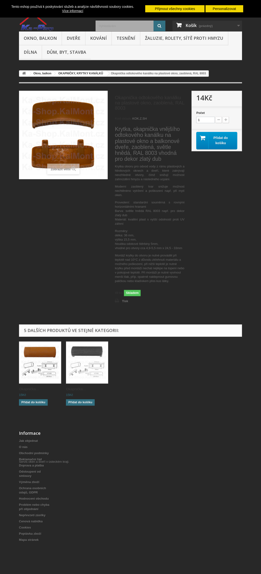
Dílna (30, 52)
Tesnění (126, 38)
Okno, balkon (40, 38)
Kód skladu (123, 118)
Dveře (73, 38)
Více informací (72, 11)
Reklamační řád (30, 459)
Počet (200, 113)
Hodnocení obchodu (34, 498)
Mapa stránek (29, 540)
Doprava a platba (31, 465)
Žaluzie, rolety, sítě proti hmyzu (184, 38)
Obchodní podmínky (34, 453)
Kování (98, 38)
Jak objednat (28, 441)
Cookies (25, 527)
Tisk (125, 301)
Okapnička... (29, 389)
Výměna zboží (29, 482)
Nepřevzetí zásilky (32, 515)
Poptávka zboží (30, 533)
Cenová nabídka (31, 521)
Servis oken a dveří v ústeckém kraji (43, 548)
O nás (23, 447)
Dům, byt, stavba (66, 52)
